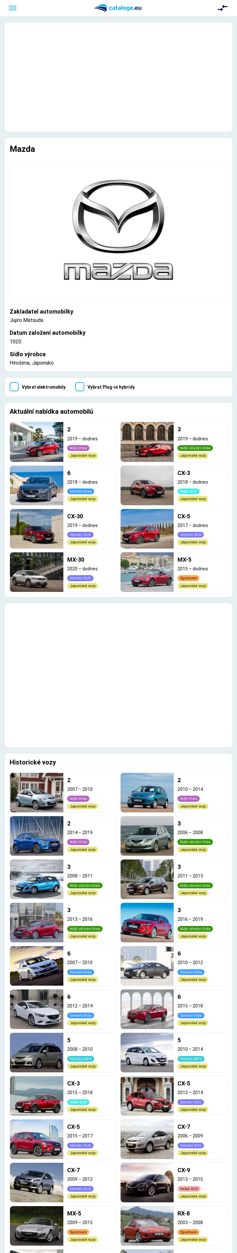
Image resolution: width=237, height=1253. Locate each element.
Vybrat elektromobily (44, 387)
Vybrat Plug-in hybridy (111, 387)
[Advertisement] (118, 77)
